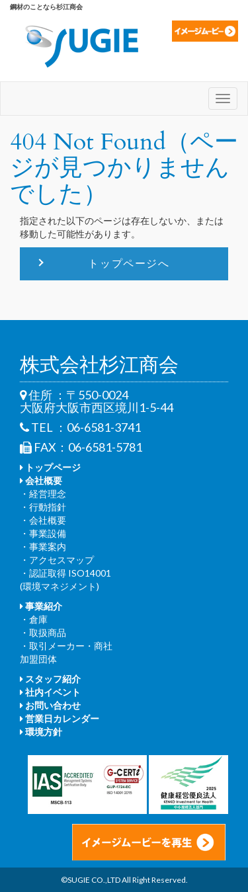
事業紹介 (41, 606)
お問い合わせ (50, 705)
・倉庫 (34, 619)
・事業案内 (43, 546)
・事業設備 (43, 533)
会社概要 (41, 480)
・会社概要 (43, 520)
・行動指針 (43, 506)
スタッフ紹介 (50, 678)
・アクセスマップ (57, 559)
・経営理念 (43, 493)
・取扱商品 (43, 632)
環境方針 (41, 731)
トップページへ (128, 263)
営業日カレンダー (59, 718)
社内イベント (50, 692)
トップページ (50, 467)
